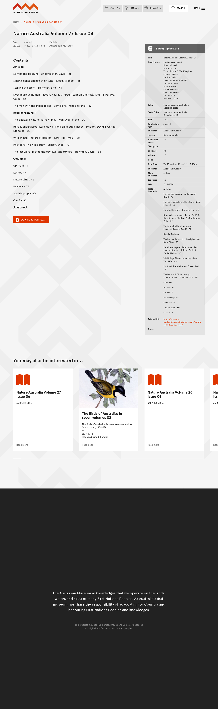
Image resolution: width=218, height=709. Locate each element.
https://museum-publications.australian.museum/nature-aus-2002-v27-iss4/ (182, 322)
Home (16, 21)
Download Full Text (30, 219)
